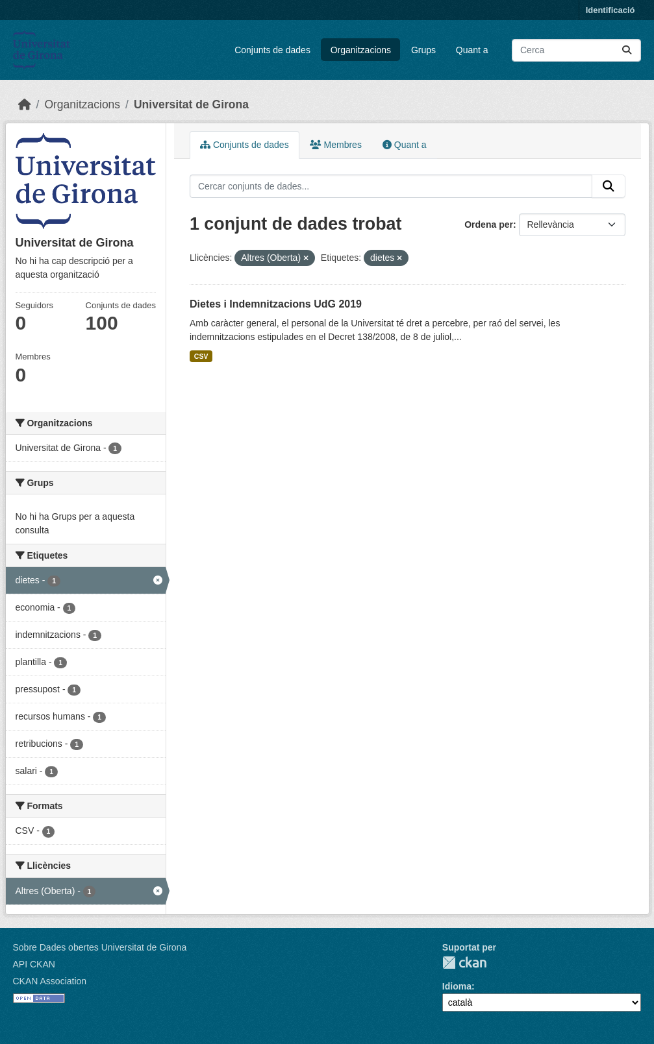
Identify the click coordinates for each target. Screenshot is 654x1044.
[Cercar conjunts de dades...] (576, 50)
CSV (201, 356)
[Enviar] (627, 50)
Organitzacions (361, 50)
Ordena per (488, 224)
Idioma (457, 986)
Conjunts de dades (272, 50)
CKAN (464, 962)
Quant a (472, 50)
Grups (423, 50)
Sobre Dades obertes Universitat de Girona (100, 947)
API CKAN (34, 964)
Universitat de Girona (191, 104)
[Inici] (24, 104)
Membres (336, 145)
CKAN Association (50, 981)
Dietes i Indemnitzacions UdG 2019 (276, 304)
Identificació (610, 10)
